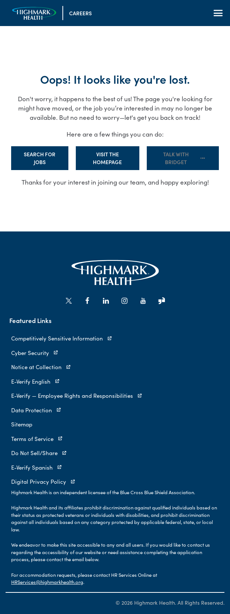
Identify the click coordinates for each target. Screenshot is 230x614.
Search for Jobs (39, 158)
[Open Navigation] (218, 13)
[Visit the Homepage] (34, 13)
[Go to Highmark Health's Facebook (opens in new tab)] (87, 300)
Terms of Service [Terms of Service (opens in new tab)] (37, 438)
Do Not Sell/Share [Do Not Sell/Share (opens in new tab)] (39, 453)
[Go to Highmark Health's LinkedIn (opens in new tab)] (106, 300)
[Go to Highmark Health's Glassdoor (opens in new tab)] (161, 300)
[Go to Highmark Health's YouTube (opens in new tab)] (143, 300)
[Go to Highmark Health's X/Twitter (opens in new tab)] (68, 300)
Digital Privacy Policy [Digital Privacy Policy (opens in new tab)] (43, 481)
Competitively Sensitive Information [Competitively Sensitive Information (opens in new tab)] (61, 338)
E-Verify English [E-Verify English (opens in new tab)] (35, 381)
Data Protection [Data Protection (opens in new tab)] (36, 410)
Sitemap (21, 424)
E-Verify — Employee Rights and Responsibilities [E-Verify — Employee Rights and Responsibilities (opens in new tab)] (76, 395)
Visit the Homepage (107, 158)
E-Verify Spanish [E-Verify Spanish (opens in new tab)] (36, 467)
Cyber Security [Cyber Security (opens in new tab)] (34, 352)
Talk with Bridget (184, 158)
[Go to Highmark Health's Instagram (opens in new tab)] (124, 300)
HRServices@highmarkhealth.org (47, 582)
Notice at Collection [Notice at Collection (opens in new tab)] (41, 367)
